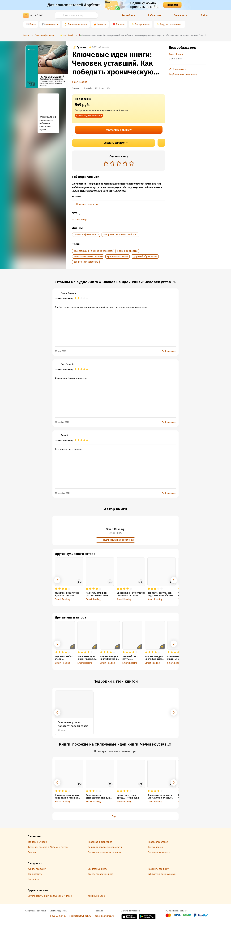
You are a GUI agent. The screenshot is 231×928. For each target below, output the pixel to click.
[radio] (105, 163)
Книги (32, 24)
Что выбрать (128, 15)
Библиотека (154, 15)
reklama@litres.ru (104, 916)
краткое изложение (117, 256)
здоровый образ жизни (144, 256)
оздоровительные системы (88, 256)
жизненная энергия (127, 251)
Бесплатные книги (77, 24)
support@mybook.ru (80, 916)
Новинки (101, 24)
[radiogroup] (118, 164)
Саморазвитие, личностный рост (120, 234)
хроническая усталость (86, 262)
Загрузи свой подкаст (171, 24)
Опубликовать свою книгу (183, 74)
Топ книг (120, 24)
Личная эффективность (86, 234)
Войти (204, 15)
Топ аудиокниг (142, 24)
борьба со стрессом (102, 251)
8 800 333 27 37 (58, 916)
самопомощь (80, 251)
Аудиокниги (51, 24)
